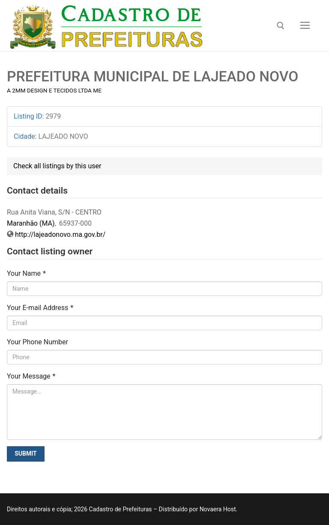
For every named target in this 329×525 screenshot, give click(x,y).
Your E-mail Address (40, 308)
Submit (26, 453)
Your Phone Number (37, 342)
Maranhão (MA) (31, 223)
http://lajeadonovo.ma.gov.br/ (60, 234)
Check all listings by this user (57, 166)
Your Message (31, 376)
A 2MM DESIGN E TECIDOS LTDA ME (54, 90)
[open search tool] (280, 26)
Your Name (26, 273)
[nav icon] (305, 26)
